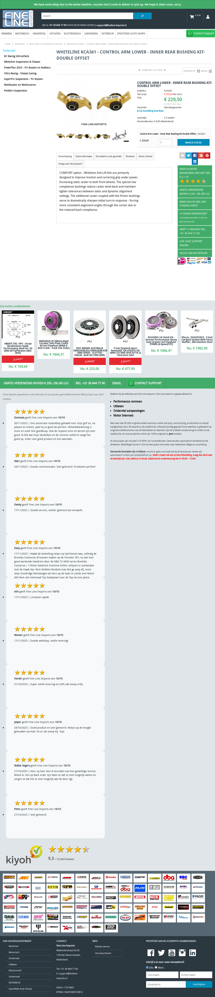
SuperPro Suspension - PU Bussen (23, 79)
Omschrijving (65, 156)
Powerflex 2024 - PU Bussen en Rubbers (27, 67)
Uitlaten (54, 33)
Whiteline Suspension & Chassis (22, 61)
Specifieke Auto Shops (131, 33)
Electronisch (72, 33)
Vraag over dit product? (70, 163)
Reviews (130, 156)
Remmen (7, 33)
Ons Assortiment (103, 953)
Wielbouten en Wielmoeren (20, 84)
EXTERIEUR (108, 33)
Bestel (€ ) (193, 142)
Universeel (91, 33)
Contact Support (145, 383)
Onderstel (39, 33)
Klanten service (102, 946)
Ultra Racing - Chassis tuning (20, 73)
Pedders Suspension (15, 90)
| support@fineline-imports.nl (110, 25)
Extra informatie (84, 156)
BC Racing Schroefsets (16, 56)
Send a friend (145, 156)
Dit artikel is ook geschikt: (109, 156)
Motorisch (22, 33)
